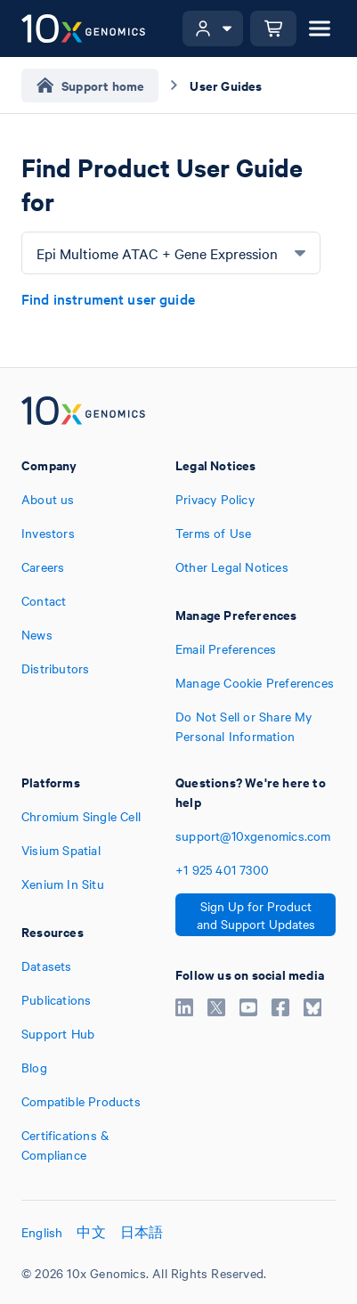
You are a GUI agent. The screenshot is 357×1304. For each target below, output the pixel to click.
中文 (91, 1232)
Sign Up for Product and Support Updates (256, 915)
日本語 (142, 1232)
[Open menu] (320, 28)
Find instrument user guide (108, 298)
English (41, 1232)
